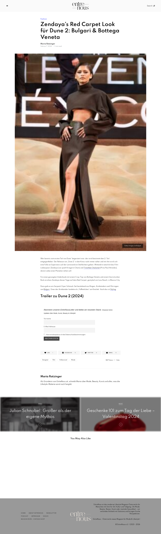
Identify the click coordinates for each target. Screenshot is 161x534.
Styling (113, 289)
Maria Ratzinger (47, 44)
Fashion (43, 19)
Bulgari (47, 289)
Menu (7, 5)
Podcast (24, 516)
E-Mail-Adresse (49, 326)
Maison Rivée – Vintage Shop (33, 519)
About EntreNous (36, 513)
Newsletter (51, 513)
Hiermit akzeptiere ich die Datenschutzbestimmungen (65, 334)
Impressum (35, 516)
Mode (73, 360)
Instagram (43, 389)
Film (53, 360)
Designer (45, 360)
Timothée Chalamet (92, 268)
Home (23, 513)
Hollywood (63, 360)
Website (40, 389)
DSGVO (45, 516)
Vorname (47, 319)
